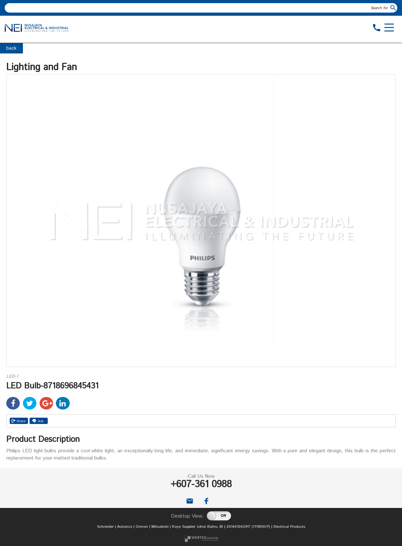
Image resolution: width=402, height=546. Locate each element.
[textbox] (197, 8)
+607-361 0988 (201, 484)
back (11, 48)
